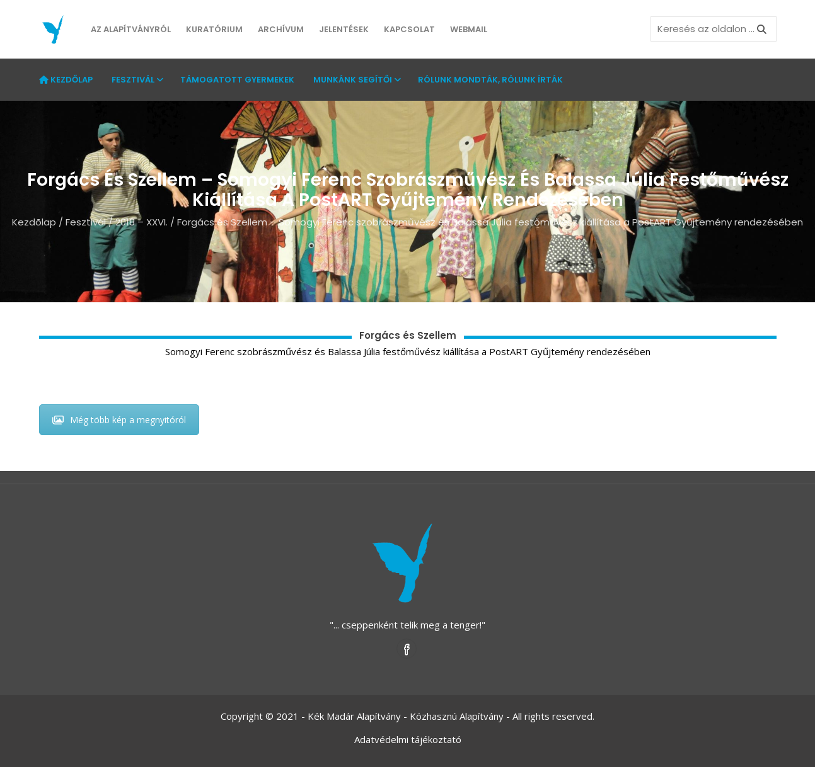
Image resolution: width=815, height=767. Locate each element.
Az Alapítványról (131, 29)
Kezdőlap (66, 80)
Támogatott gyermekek (237, 80)
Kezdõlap (34, 222)
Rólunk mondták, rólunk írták (490, 80)
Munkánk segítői (356, 80)
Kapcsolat (409, 29)
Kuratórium (214, 29)
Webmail (468, 29)
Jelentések (344, 29)
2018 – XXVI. (141, 222)
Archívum (281, 29)
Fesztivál (136, 80)
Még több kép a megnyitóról (119, 420)
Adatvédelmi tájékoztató (407, 739)
